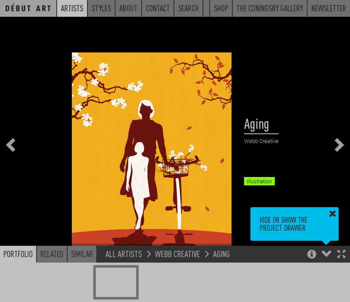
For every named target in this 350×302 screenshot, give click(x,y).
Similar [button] (82, 253)
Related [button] (51, 253)
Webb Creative (177, 253)
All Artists (123, 253)
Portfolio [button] (18, 253)
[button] (341, 255)
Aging (221, 253)
